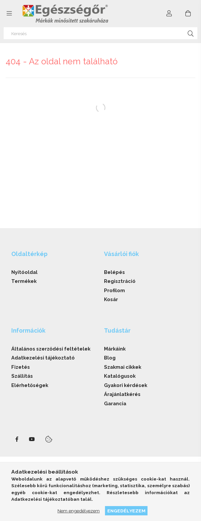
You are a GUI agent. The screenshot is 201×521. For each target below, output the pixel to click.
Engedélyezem (126, 510)
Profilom (114, 290)
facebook (17, 439)
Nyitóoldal (24, 272)
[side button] (9, 13)
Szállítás (22, 376)
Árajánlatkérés (122, 394)
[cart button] (188, 13)
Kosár (111, 299)
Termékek (24, 281)
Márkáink (115, 349)
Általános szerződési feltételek (50, 349)
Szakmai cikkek (122, 367)
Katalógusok (120, 376)
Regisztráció (120, 281)
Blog (110, 357)
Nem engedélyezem (78, 510)
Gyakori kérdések (125, 385)
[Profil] (169, 13)
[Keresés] (100, 33)
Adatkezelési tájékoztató (43, 357)
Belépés (114, 272)
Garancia (115, 403)
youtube (32, 439)
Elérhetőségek (29, 385)
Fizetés (20, 367)
